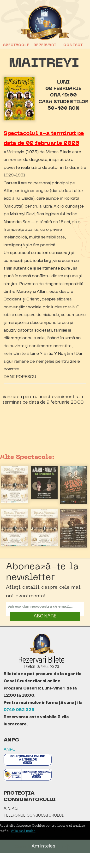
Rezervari (45, 45)
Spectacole (16, 45)
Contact (73, 45)
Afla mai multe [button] (23, 831)
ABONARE (45, 616)
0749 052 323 (19, 710)
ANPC (10, 750)
